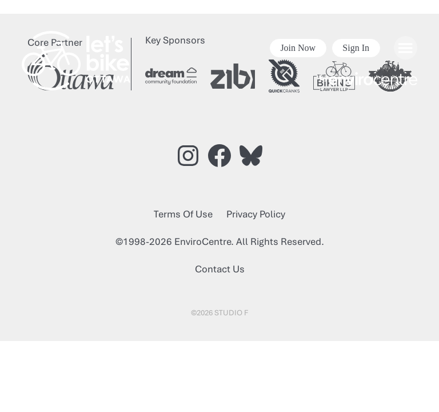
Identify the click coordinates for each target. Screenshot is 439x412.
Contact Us (220, 269)
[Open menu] (405, 48)
